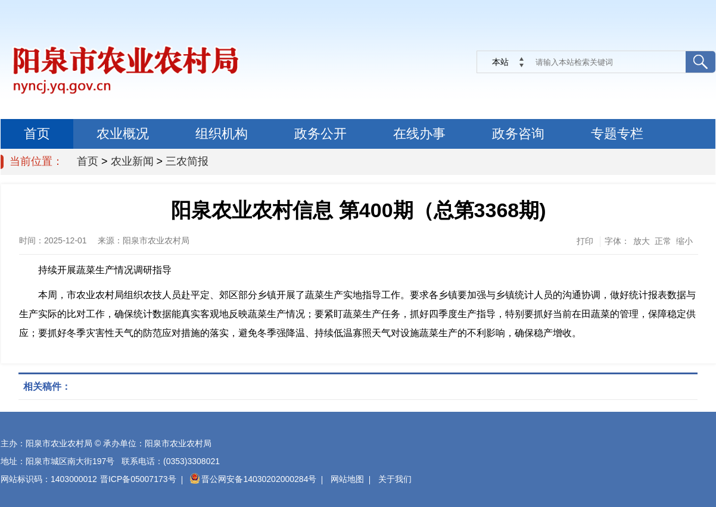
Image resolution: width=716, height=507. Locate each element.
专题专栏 (617, 133)
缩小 (684, 241)
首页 (37, 133)
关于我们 (395, 479)
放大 (641, 241)
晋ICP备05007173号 (138, 479)
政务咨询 (518, 133)
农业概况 (122, 133)
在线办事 (419, 133)
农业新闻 (132, 161)
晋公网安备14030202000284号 (253, 479)
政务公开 (320, 133)
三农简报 (187, 161)
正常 (663, 241)
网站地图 (347, 479)
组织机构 (221, 133)
